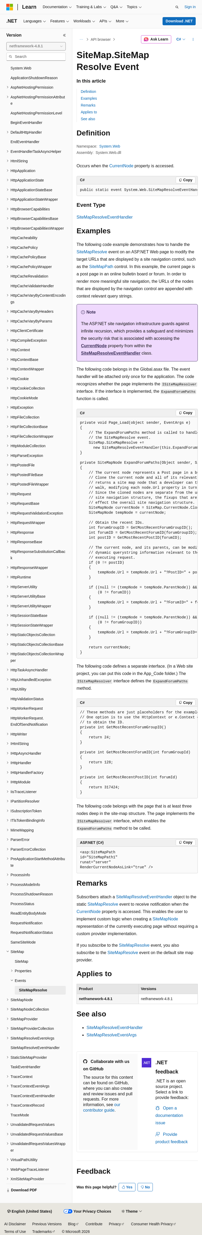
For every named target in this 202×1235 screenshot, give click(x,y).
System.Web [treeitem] (21, 68)
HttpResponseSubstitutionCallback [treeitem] (38, 555)
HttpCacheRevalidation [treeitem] (29, 276)
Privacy (115, 1224)
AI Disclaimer (15, 1224)
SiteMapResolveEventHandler (105, 217)
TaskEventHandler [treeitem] (26, 1067)
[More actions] (193, 39)
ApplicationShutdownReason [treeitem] (34, 78)
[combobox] (36, 46)
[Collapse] (64, 35)
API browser (101, 39)
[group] (137, 190)
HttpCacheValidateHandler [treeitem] (32, 286)
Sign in (190, 7)
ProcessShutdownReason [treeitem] (32, 894)
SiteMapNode (165, 919)
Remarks (88, 105)
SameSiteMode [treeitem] (23, 942)
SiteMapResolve (92, 252)
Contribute (94, 1224)
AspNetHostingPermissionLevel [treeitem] (36, 113)
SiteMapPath (101, 266)
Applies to (89, 112)
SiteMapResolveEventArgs (112, 1035)
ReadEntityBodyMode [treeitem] (28, 913)
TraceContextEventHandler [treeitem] (33, 1096)
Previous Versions (47, 1224)
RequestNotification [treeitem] (26, 923)
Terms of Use (15, 1231)
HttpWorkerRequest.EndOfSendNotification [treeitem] (29, 721)
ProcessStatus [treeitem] (22, 904)
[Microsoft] (9, 7)
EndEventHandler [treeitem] (25, 142)
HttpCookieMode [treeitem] (24, 398)
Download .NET (179, 21)
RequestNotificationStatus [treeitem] (32, 932)
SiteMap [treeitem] (21, 961)
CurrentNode (121, 166)
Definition (88, 91)
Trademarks (42, 1231)
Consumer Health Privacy (152, 1224)
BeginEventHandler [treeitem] (26, 122)
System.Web (109, 146)
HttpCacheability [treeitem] (24, 238)
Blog (71, 1224)
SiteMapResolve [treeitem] (33, 990)
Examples (89, 98)
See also (88, 119)
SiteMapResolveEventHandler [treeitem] (35, 1048)
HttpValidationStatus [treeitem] (27, 699)
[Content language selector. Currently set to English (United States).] (29, 1211)
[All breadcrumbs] (81, 39)
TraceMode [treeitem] (20, 1115)
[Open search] (177, 7)
